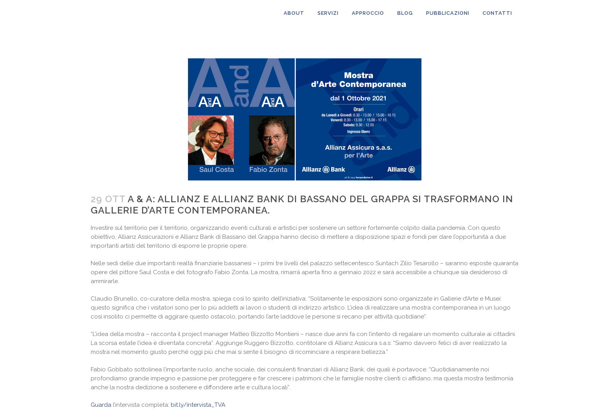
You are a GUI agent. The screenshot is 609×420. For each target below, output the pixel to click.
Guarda (101, 404)
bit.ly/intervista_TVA (198, 404)
